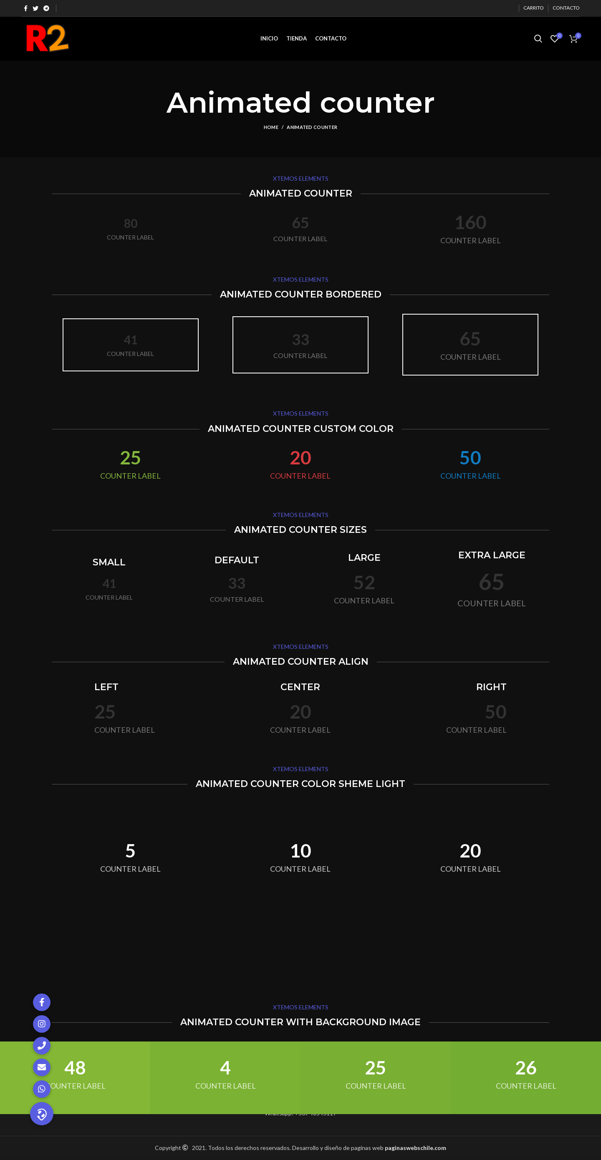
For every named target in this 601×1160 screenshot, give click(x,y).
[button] (41, 1113)
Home (271, 127)
